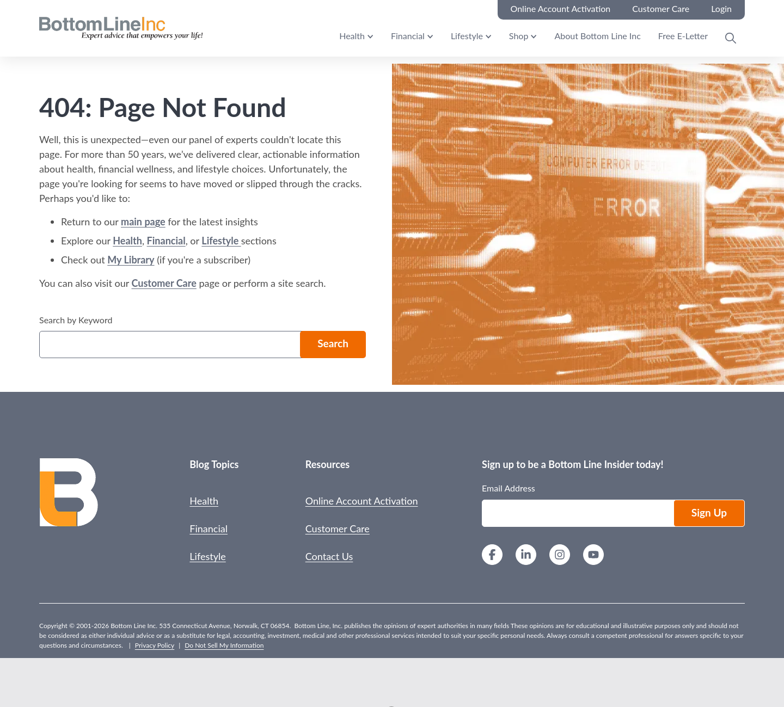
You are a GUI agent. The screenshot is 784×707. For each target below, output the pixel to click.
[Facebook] (492, 556)
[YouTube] (593, 556)
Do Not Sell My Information (224, 645)
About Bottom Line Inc (597, 35)
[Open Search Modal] (730, 38)
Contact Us (329, 556)
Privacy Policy (154, 645)
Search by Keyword (75, 320)
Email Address (508, 488)
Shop (519, 35)
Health (352, 35)
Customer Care (163, 283)
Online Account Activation (361, 501)
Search (332, 343)
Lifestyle (467, 35)
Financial (408, 35)
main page (143, 222)
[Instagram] (559, 556)
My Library (130, 260)
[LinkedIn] (526, 556)
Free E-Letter (683, 35)
